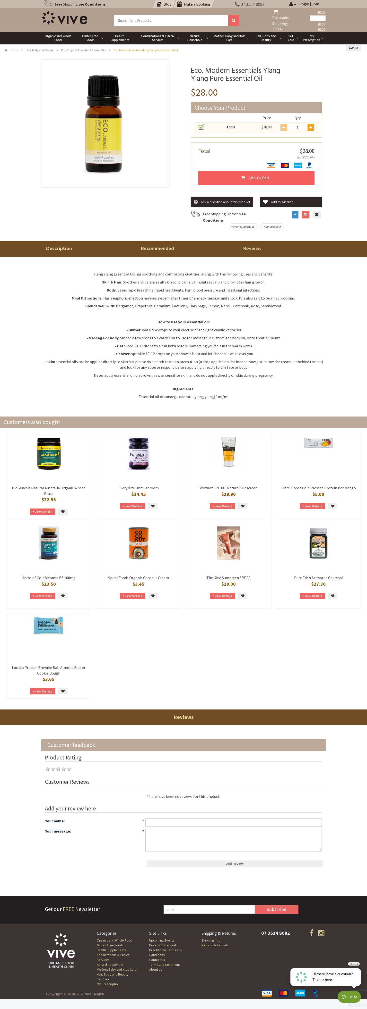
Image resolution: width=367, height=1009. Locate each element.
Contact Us (157, 960)
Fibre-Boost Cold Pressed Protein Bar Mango (318, 487)
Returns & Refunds (215, 945)
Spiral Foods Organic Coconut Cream (138, 577)
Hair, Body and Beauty (39, 50)
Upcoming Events (162, 940)
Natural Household (110, 964)
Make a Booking (193, 4)
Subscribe (276, 909)
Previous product (242, 226)
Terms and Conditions (165, 964)
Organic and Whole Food (114, 940)
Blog (164, 4)
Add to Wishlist (278, 202)
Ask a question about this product (222, 202)
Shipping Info (210, 940)
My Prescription (108, 984)
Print (353, 48)
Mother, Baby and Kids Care (117, 969)
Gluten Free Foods (110, 945)
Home (11, 50)
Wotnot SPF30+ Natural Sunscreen (228, 487)
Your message (57, 831)
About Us (155, 969)
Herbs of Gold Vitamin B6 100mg (49, 577)
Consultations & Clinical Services (113, 957)
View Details (42, 511)
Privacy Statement (162, 945)
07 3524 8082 (249, 4)
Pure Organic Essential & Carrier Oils (83, 50)
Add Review (235, 863)
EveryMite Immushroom (138, 487)
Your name (54, 820)
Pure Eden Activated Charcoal (318, 577)
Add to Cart (255, 178)
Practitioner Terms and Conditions (165, 952)
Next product (273, 226)
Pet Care (103, 979)
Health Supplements (111, 950)
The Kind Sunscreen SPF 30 (228, 577)
